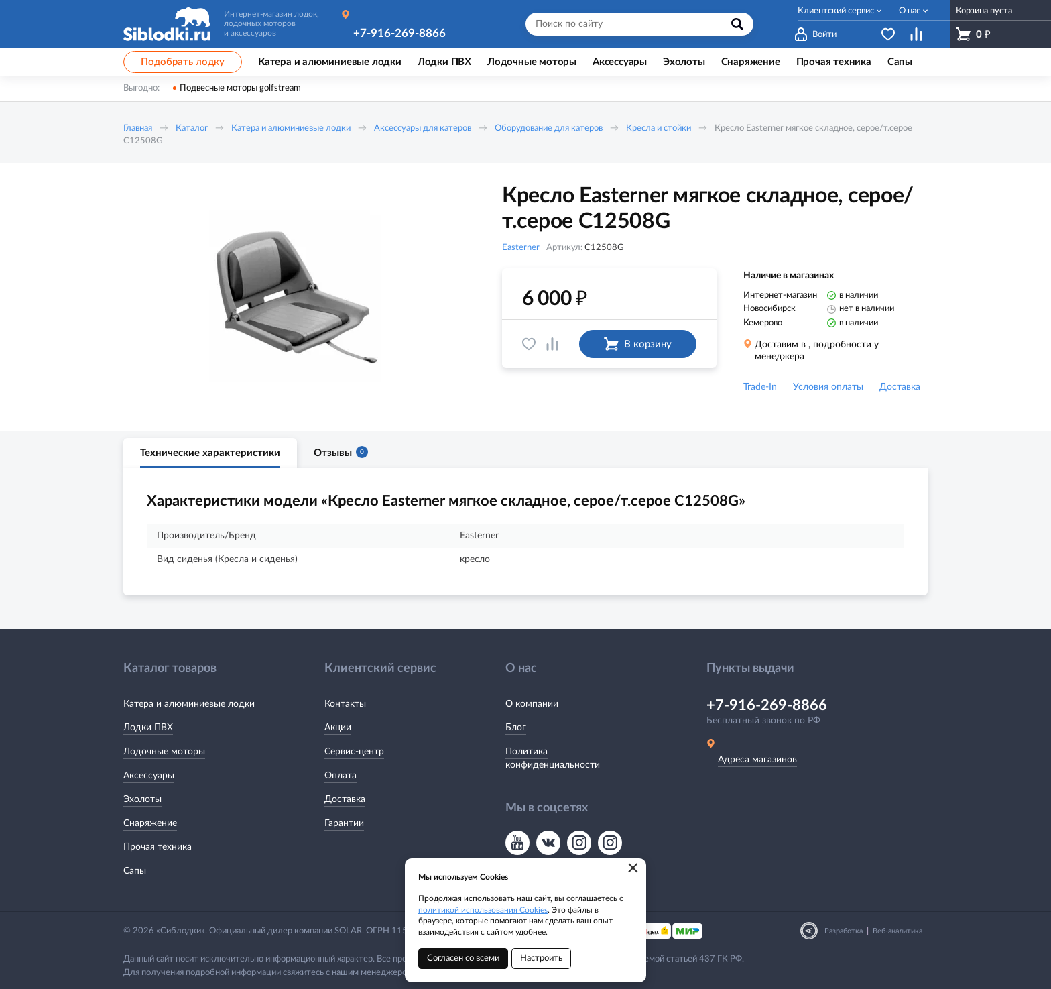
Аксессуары (148, 775)
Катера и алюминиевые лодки (291, 128)
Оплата (340, 775)
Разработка (843, 931)
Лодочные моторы (164, 751)
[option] (294, 297)
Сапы (134, 871)
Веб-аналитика (897, 931)
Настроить (541, 958)
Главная (137, 128)
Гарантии (344, 823)
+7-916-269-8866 (399, 33)
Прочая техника (157, 847)
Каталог (192, 128)
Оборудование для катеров (549, 128)
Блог (515, 727)
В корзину (638, 344)
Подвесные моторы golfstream (240, 88)
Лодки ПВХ (148, 727)
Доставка (344, 799)
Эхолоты (142, 799)
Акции (337, 727)
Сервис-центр (354, 751)
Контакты (345, 704)
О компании (531, 704)
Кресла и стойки (658, 128)
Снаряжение (150, 823)
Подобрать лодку (183, 62)
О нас (909, 11)
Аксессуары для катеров (422, 128)
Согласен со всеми (463, 958)
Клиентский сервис (836, 11)
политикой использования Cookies (483, 910)
